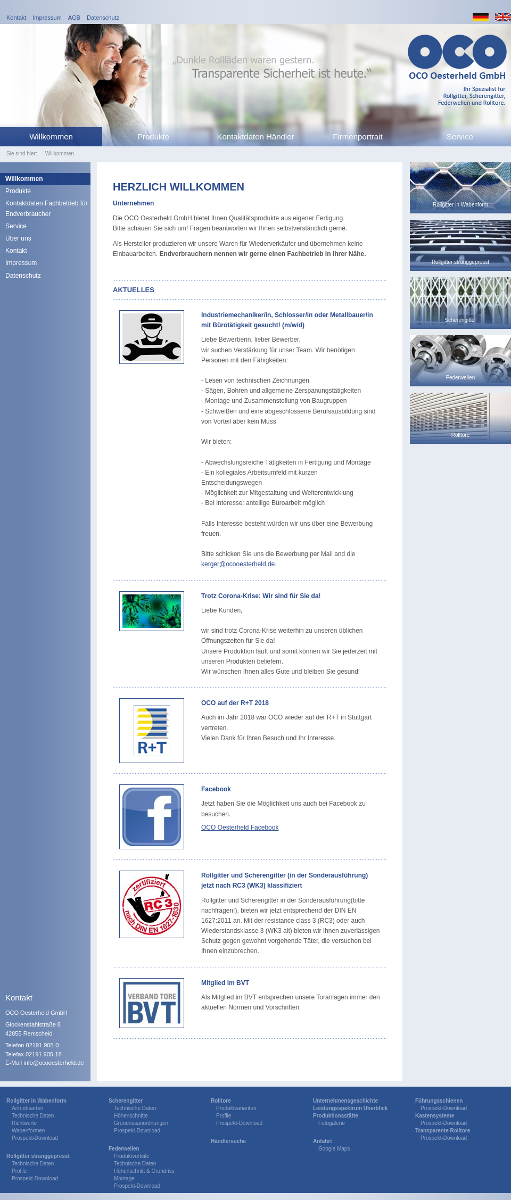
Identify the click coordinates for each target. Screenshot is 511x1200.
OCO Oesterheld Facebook (239, 827)
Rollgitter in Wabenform (36, 1101)
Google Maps (334, 1149)
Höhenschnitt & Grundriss (144, 1171)
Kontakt (16, 17)
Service (460, 136)
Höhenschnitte (131, 1116)
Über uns (18, 238)
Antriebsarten (27, 1108)
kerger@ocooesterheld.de (238, 564)
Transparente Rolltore (442, 1130)
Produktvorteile (132, 1156)
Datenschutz (103, 17)
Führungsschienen (439, 1101)
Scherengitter (126, 1101)
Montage (124, 1178)
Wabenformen (28, 1130)
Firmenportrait (357, 136)
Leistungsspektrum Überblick (350, 1108)
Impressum (46, 17)
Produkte (153, 136)
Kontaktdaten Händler (255, 136)
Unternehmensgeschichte (345, 1101)
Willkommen (51, 136)
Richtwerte (24, 1123)
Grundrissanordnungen (141, 1123)
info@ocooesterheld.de (53, 1063)
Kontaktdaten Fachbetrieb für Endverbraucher (46, 208)
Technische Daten (33, 1116)
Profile (19, 1171)
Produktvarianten (236, 1108)
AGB (74, 17)
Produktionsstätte (335, 1116)
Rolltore (221, 1101)
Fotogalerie (331, 1123)
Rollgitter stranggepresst (38, 1156)
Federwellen (124, 1149)
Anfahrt (322, 1141)
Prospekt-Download (35, 1138)
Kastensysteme (434, 1116)
